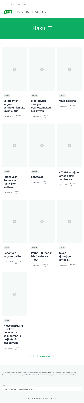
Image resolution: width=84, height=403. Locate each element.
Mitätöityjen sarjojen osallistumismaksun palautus (14, 106)
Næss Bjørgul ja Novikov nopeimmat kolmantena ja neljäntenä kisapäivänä (13, 334)
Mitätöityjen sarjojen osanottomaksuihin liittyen (41, 106)
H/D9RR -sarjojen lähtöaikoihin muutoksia (69, 176)
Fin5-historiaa (9, 389)
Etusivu (20, 12)
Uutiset (29, 12)
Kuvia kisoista (67, 100)
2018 (12, 4)
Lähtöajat (37, 176)
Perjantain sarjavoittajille (12, 254)
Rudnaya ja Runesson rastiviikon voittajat (10, 182)
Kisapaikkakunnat (26, 389)
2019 (18, 4)
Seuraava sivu (47, 356)
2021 (24, 4)
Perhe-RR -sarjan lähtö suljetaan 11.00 (41, 256)
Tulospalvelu (40, 12)
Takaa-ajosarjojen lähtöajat (65, 256)
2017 (6, 4)
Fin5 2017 (53, 398)
